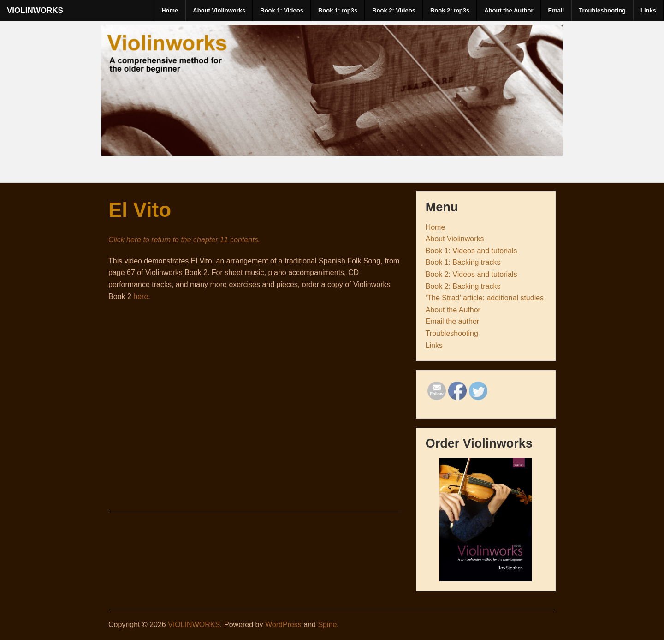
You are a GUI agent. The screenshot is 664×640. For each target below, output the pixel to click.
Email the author (453, 321)
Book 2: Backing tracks (463, 286)
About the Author (508, 10)
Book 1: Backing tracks (463, 262)
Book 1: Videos (281, 10)
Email (556, 10)
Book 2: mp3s (449, 10)
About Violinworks (219, 10)
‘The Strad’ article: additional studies (485, 298)
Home (169, 10)
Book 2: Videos (393, 10)
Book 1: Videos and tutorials (471, 251)
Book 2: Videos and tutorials (471, 274)
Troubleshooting (602, 10)
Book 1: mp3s (337, 10)
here (140, 296)
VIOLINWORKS (35, 10)
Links (648, 10)
